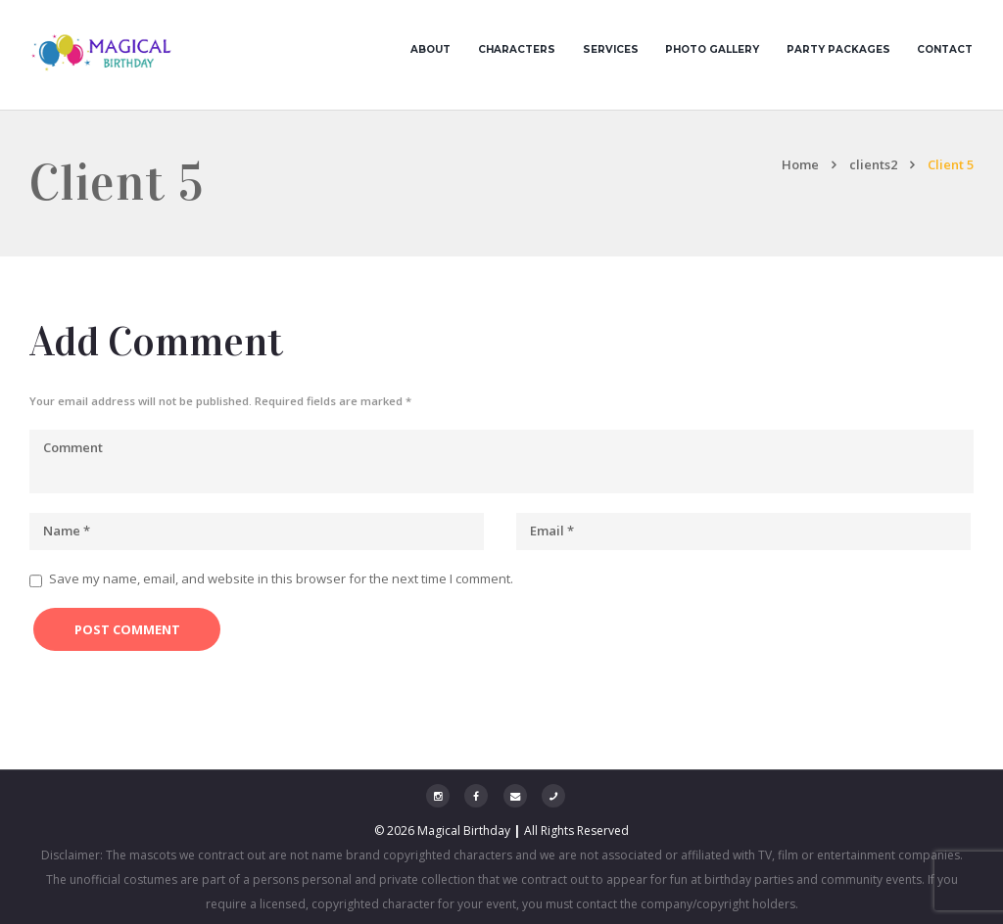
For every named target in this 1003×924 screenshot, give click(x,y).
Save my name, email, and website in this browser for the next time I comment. (281, 578)
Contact (945, 49)
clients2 (873, 164)
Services (611, 49)
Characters (516, 49)
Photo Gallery (712, 49)
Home (800, 164)
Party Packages (838, 49)
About (430, 49)
